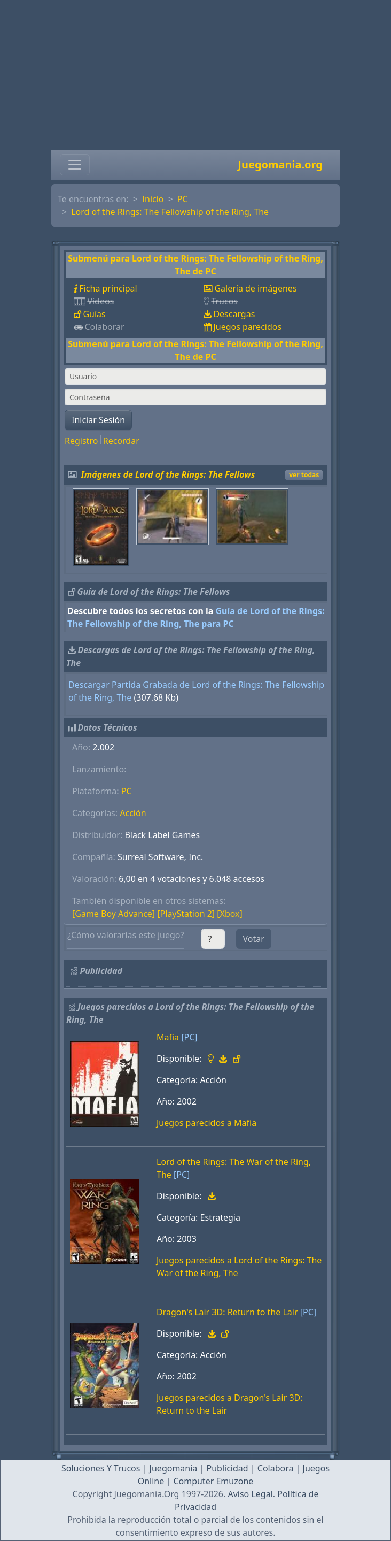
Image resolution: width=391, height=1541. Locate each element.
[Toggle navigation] (75, 164)
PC (182, 199)
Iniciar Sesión (98, 420)
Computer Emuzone (213, 1481)
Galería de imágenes (255, 288)
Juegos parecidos (247, 327)
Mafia (168, 1037)
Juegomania (174, 1468)
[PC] (189, 1037)
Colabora (275, 1468)
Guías (94, 314)
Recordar (121, 441)
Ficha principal (108, 288)
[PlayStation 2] (186, 913)
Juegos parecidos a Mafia (206, 1123)
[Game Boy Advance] (113, 913)
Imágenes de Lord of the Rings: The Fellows (168, 474)
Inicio (153, 199)
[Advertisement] (195, 75)
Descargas (234, 314)
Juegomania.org (280, 164)
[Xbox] (230, 913)
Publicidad (227, 1468)
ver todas (304, 474)
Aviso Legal (250, 1494)
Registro (81, 441)
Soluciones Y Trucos (100, 1468)
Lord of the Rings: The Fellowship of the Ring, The (170, 212)
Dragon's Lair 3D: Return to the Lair (227, 1312)
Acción (133, 813)
